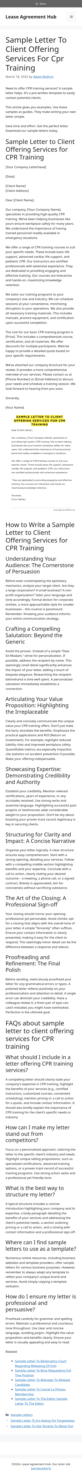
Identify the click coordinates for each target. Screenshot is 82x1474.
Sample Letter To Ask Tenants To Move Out (42, 1426)
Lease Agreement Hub (31, 16)
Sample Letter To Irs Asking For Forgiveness (43, 1420)
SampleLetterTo (41, 1468)
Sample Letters (22, 1415)
